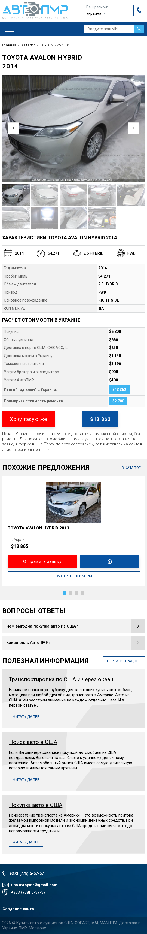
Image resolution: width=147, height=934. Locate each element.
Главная (9, 45)
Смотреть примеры (74, 576)
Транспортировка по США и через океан (61, 679)
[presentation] (13, 128)
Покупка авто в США (35, 805)
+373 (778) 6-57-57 (27, 873)
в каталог (131, 468)
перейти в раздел (124, 661)
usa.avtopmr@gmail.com (34, 885)
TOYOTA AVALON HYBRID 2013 (38, 528)
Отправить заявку (42, 561)
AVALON (63, 45)
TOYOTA (46, 45)
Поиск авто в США (33, 742)
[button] (64, 593)
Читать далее (26, 717)
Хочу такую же (28, 419)
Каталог (28, 45)
